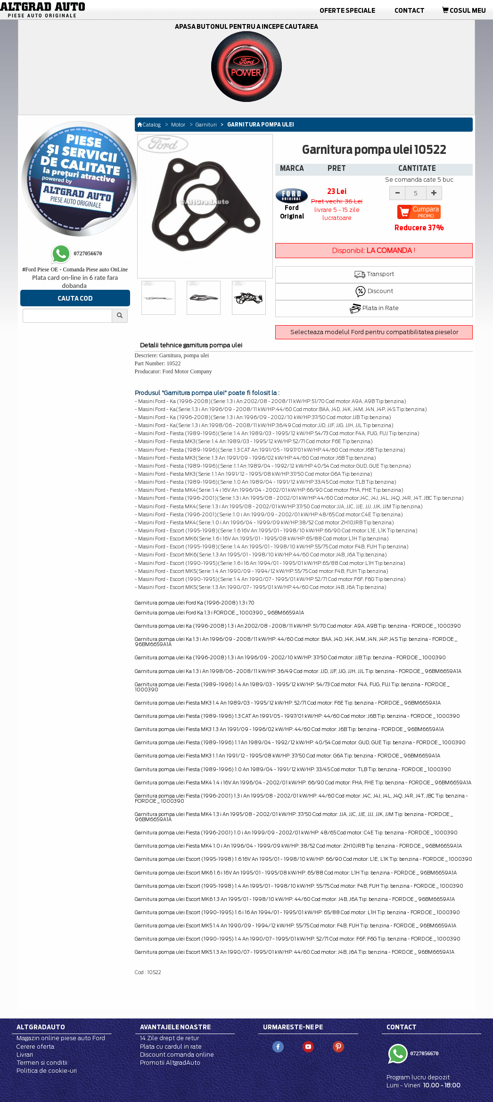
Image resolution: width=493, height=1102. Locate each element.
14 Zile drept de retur (169, 1038)
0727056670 (424, 1053)
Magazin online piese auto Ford (60, 1038)
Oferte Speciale (347, 10)
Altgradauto (40, 1027)
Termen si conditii (41, 1062)
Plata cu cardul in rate (171, 1046)
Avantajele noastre (175, 1027)
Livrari (24, 1054)
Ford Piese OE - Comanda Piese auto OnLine (75, 269)
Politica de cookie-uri (46, 1070)
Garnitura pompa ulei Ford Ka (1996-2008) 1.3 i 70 (195, 603)
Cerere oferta (35, 1046)
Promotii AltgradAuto (170, 1062)
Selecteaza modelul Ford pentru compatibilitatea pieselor (374, 332)
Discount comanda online (177, 1054)
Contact (409, 10)
